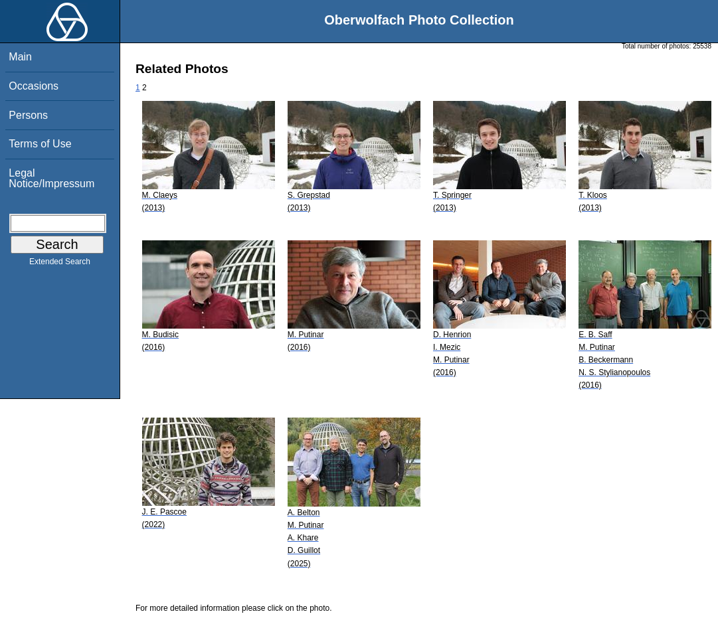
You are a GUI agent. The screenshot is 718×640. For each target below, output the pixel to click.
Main (20, 56)
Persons (28, 115)
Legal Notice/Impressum (51, 178)
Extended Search (59, 264)
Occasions (33, 86)
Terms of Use (40, 143)
